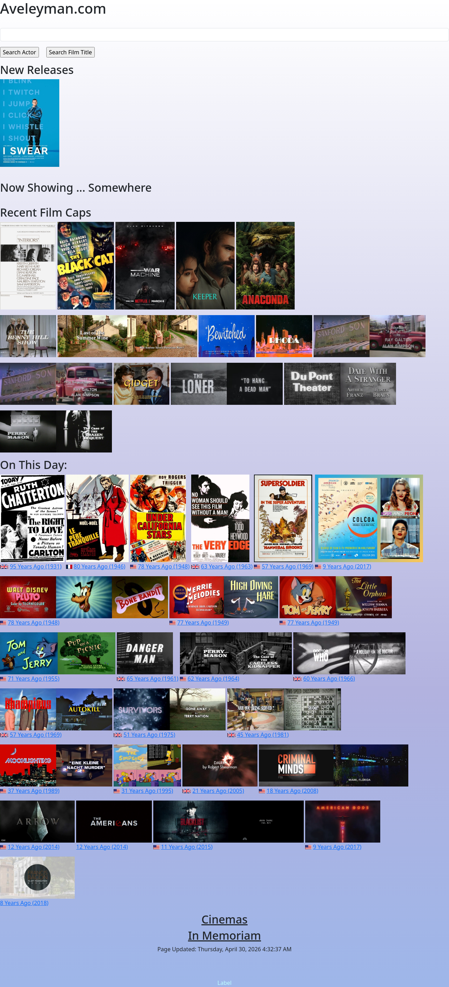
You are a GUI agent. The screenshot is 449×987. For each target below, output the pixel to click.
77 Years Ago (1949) (203, 622)
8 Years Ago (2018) (24, 903)
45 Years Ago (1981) (263, 734)
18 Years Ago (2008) (292, 791)
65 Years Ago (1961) (152, 678)
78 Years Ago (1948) (163, 566)
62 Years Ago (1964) (213, 678)
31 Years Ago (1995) (147, 791)
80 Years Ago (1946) (99, 566)
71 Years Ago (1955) (33, 678)
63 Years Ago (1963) (227, 566)
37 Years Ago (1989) (33, 791)
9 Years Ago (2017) (347, 566)
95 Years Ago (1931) (35, 566)
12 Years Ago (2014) (33, 847)
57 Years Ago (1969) (287, 566)
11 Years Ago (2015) (187, 847)
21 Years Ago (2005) (218, 791)
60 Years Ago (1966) (329, 678)
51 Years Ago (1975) (149, 734)
